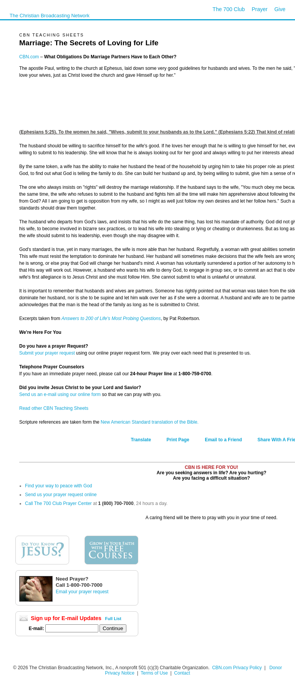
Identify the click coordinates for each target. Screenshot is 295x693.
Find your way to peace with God (58, 485)
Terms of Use (155, 673)
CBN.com (29, 56)
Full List (113, 618)
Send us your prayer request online (61, 494)
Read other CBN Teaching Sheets (53, 408)
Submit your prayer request (47, 353)
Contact (182, 673)
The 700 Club (228, 9)
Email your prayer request (82, 591)
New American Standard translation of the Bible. (150, 422)
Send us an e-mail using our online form (60, 394)
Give (279, 9)
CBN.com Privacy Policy (237, 667)
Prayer (259, 9)
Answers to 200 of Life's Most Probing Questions (111, 318)
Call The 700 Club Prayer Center (58, 503)
